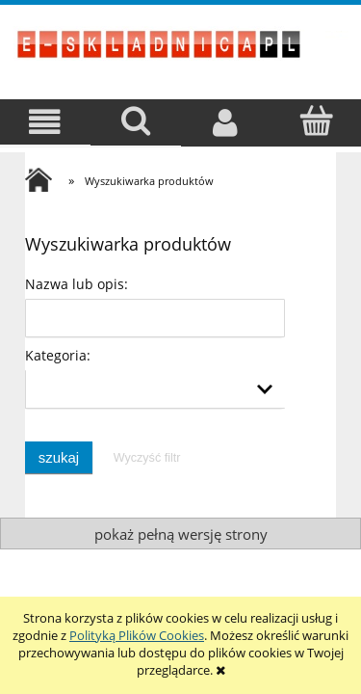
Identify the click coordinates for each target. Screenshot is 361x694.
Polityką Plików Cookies (136, 635)
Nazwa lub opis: (76, 284)
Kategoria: (57, 355)
